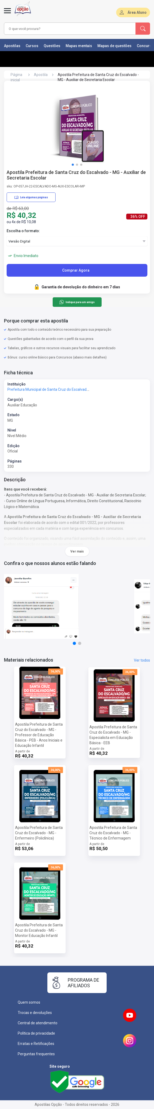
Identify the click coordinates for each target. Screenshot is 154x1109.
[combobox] (66, 28)
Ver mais (77, 551)
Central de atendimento (37, 1023)
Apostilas (12, 46)
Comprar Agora (75, 270)
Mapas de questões (114, 46)
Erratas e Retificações (36, 1043)
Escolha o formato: (23, 231)
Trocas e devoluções (35, 1013)
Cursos (32, 46)
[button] (73, 165)
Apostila (41, 75)
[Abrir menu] (7, 13)
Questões (52, 46)
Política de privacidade (36, 1033)
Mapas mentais (79, 46)
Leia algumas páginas (31, 197)
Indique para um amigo (76, 302)
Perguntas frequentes (36, 1054)
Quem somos (29, 1002)
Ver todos (142, 660)
